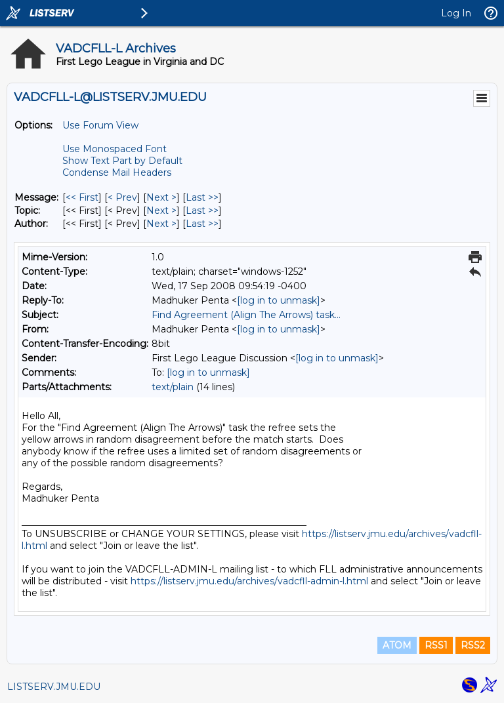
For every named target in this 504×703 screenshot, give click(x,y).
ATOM (397, 645)
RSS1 (436, 645)
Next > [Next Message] (161, 197)
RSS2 (473, 645)
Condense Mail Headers (116, 172)
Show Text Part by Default (122, 161)
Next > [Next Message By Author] (161, 224)
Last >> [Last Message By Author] (202, 224)
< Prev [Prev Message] (122, 197)
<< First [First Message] (82, 197)
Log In (456, 13)
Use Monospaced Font (114, 149)
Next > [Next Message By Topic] (161, 210)
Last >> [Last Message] (202, 197)
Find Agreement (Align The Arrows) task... (246, 315)
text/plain (173, 387)
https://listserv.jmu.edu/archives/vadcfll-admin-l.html (249, 581)
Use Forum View (100, 125)
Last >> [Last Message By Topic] (202, 210)
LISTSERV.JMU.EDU (53, 687)
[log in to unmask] (278, 300)
